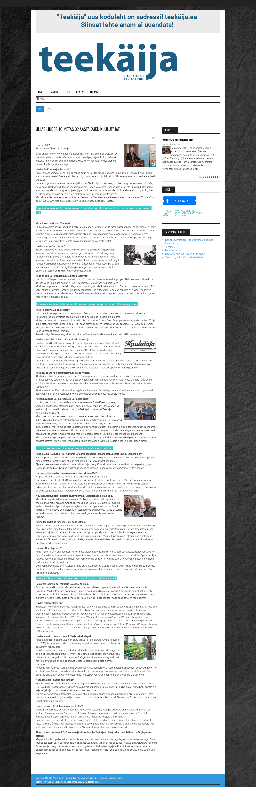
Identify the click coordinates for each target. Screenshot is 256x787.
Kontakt (80, 92)
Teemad (67, 92)
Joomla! (39, 781)
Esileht (42, 92)
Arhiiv (54, 92)
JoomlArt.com (115, 778)
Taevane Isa (167, 140)
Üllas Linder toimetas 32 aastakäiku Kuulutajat (78, 129)
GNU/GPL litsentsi (86, 781)
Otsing (94, 92)
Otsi (40, 108)
